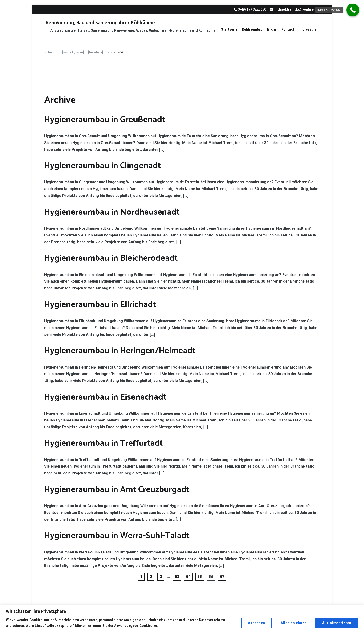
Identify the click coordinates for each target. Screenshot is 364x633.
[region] (182, 619)
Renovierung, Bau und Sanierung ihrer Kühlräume (100, 23)
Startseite (229, 29)
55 (200, 576)
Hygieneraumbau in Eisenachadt (105, 397)
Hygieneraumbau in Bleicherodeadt (111, 258)
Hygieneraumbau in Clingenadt (102, 166)
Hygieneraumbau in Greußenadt (104, 120)
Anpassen (256, 623)
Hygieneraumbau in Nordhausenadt (112, 212)
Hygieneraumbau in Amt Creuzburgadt (117, 490)
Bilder (272, 29)
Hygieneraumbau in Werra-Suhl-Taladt (117, 536)
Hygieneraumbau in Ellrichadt (100, 305)
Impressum (307, 29)
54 (188, 576)
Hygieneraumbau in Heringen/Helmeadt (120, 351)
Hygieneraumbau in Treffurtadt (103, 443)
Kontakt (287, 29)
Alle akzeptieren (336, 623)
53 (177, 576)
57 (222, 576)
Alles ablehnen (294, 623)
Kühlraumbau (252, 29)
